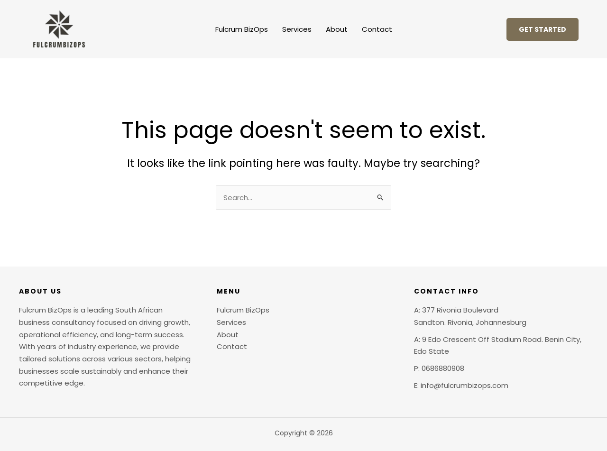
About (337, 29)
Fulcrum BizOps (241, 29)
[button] (542, 29)
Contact (377, 29)
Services (297, 29)
